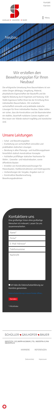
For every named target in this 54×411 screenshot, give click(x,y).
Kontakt (46, 2)
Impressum (43, 359)
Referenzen (41, 350)
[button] (4, 406)
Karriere (46, 5)
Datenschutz (29, 359)
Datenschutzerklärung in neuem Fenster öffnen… (26, 293)
